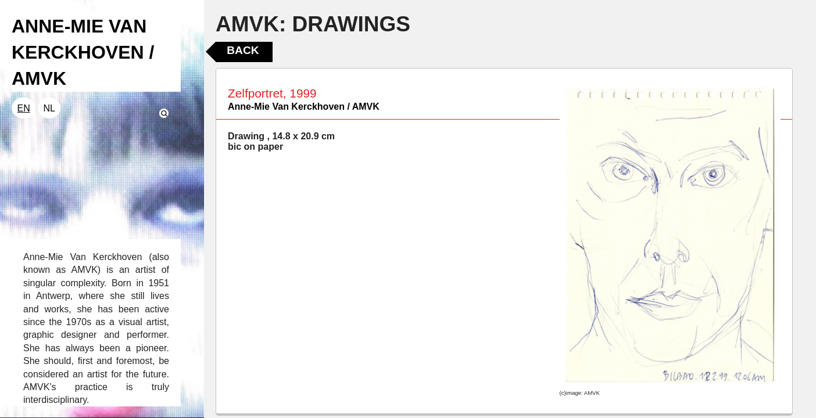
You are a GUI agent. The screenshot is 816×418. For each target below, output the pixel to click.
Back (243, 50)
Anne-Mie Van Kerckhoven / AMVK (304, 106)
